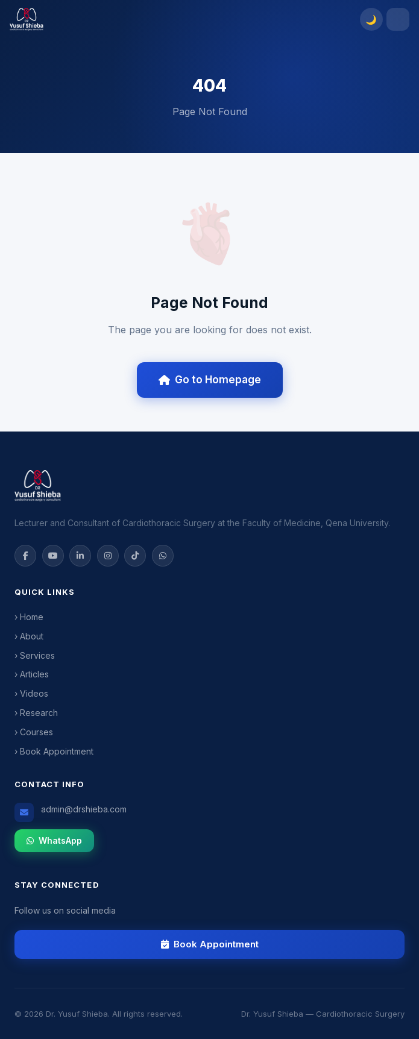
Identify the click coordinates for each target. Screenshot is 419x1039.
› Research (36, 713)
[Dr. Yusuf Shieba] (181, 19)
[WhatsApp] (163, 556)
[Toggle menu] (397, 19)
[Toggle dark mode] (371, 19)
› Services (34, 655)
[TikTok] (135, 556)
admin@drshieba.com (84, 809)
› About (28, 636)
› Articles (31, 674)
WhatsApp (54, 840)
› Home (28, 617)
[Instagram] (108, 556)
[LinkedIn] (80, 556)
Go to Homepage (210, 380)
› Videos (31, 693)
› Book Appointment (53, 751)
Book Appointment (210, 944)
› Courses (33, 732)
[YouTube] (53, 556)
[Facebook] (25, 556)
